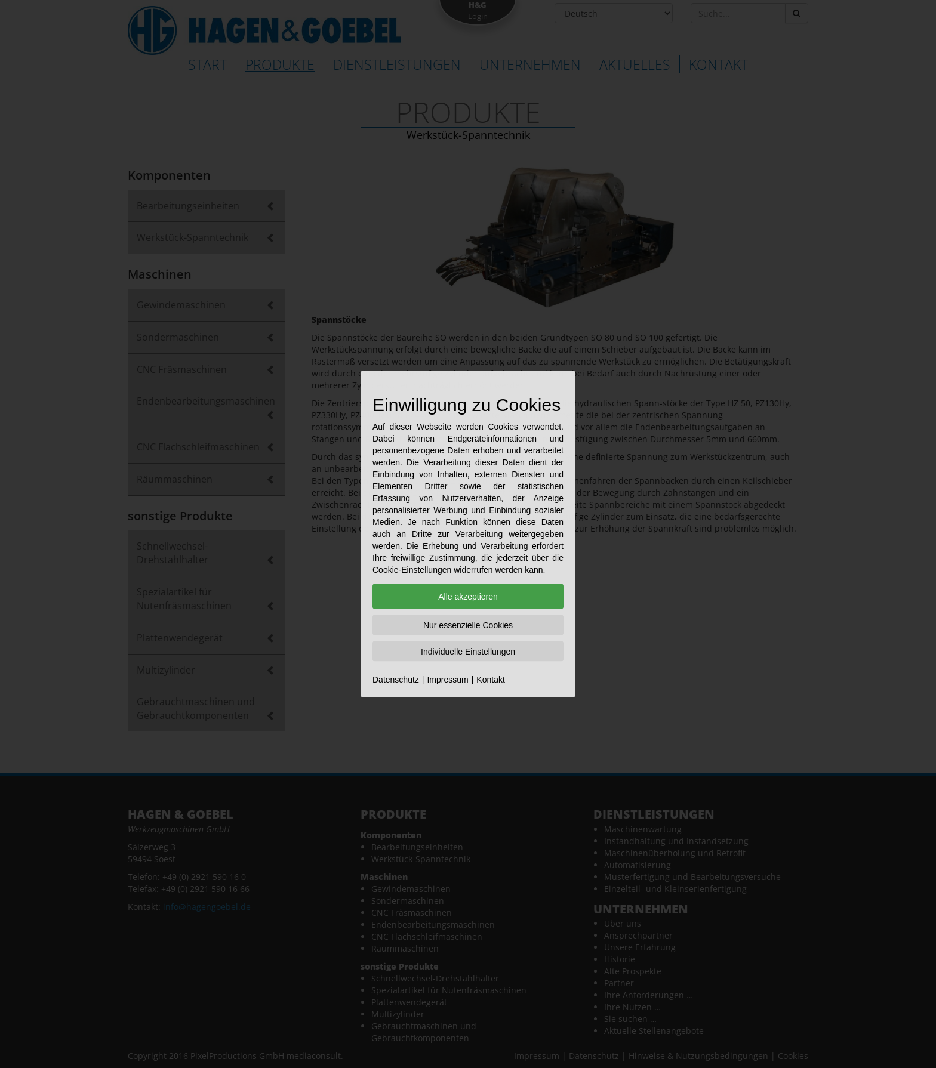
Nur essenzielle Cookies (468, 625)
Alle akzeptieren (468, 596)
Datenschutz (395, 679)
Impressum (447, 679)
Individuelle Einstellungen (468, 651)
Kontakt (490, 679)
